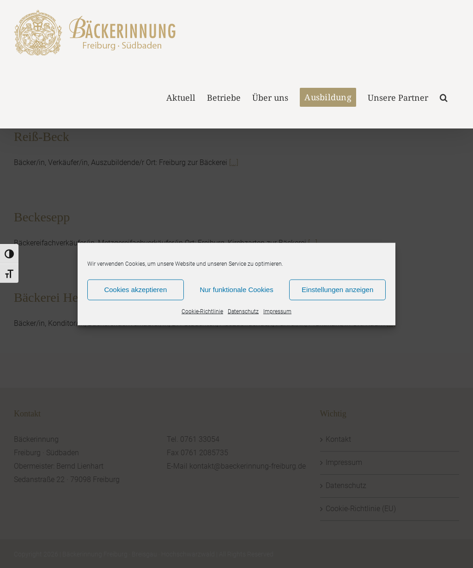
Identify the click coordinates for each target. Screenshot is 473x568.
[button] (444, 96)
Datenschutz (243, 311)
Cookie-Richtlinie (202, 311)
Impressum (277, 311)
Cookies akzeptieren (135, 289)
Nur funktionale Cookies (236, 289)
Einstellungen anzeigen (337, 289)
